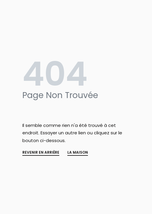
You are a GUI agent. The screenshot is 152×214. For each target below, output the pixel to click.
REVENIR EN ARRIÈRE (40, 153)
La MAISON (77, 153)
